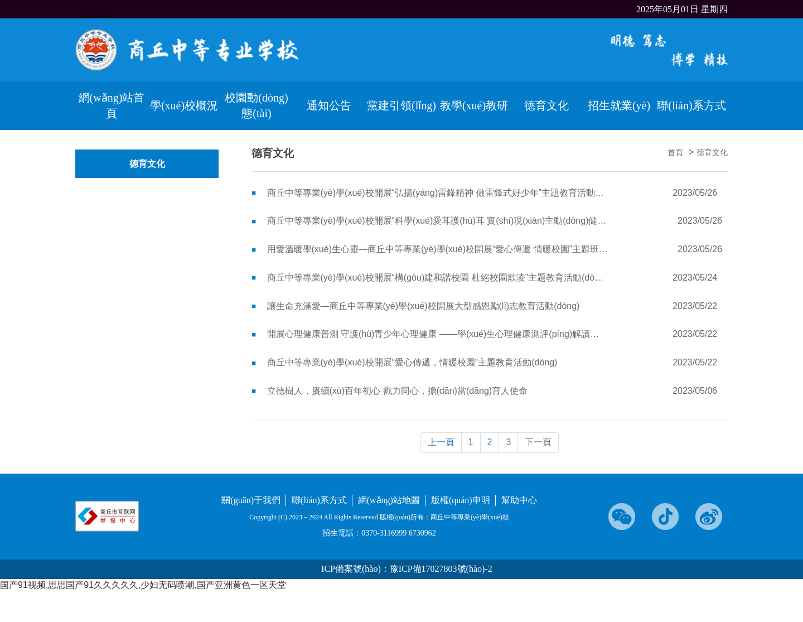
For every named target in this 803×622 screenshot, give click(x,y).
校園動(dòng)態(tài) (256, 105)
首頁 (675, 152)
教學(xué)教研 (474, 105)
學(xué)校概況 (184, 105)
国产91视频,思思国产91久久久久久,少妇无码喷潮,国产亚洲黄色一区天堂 (143, 585)
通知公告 (329, 105)
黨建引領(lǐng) (401, 105)
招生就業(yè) (619, 105)
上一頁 (441, 442)
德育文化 (546, 105)
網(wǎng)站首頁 (112, 105)
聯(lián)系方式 (691, 105)
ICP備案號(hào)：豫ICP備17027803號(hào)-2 (406, 568)
